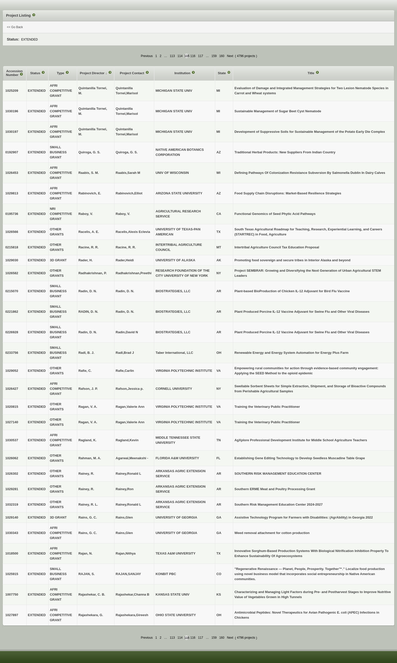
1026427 (11, 389)
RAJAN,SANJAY (128, 574)
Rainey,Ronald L (128, 473)
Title (311, 73)
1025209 (11, 91)
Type (61, 73)
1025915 (11, 574)
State (222, 73)
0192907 (11, 152)
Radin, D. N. (125, 291)
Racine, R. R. (126, 247)
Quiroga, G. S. (127, 152)
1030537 (11, 440)
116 (192, 56)
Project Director (92, 73)
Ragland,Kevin (127, 440)
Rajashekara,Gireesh (132, 615)
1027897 (11, 615)
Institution (182, 73)
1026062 (11, 458)
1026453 (11, 173)
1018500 (11, 553)
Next (230, 56)
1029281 (11, 489)
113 (172, 56)
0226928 (11, 332)
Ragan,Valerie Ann (130, 407)
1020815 (11, 407)
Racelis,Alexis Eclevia (133, 232)
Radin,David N (127, 332)
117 (200, 56)
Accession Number (14, 73)
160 (221, 56)
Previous (147, 56)
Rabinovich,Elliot (129, 193)
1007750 (11, 594)
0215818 (11, 247)
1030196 (11, 111)
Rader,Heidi (125, 260)
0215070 (11, 291)
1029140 (11, 517)
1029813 (11, 193)
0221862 (11, 312)
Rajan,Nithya (126, 553)
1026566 (11, 232)
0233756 (11, 353)
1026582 (11, 273)
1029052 (11, 371)
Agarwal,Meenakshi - (132, 458)
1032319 (11, 504)
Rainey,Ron (125, 489)
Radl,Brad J (125, 353)
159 (213, 56)
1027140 (11, 422)
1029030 (11, 260)
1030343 (11, 533)
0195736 (11, 214)
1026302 (11, 473)
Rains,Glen (124, 517)
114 (180, 56)
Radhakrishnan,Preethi (134, 273)
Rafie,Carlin (125, 371)
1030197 (11, 132)
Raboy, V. (123, 214)
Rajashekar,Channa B (132, 594)
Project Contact (132, 73)
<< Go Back (15, 27)
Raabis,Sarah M (128, 173)
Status (35, 73)
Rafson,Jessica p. (130, 389)
